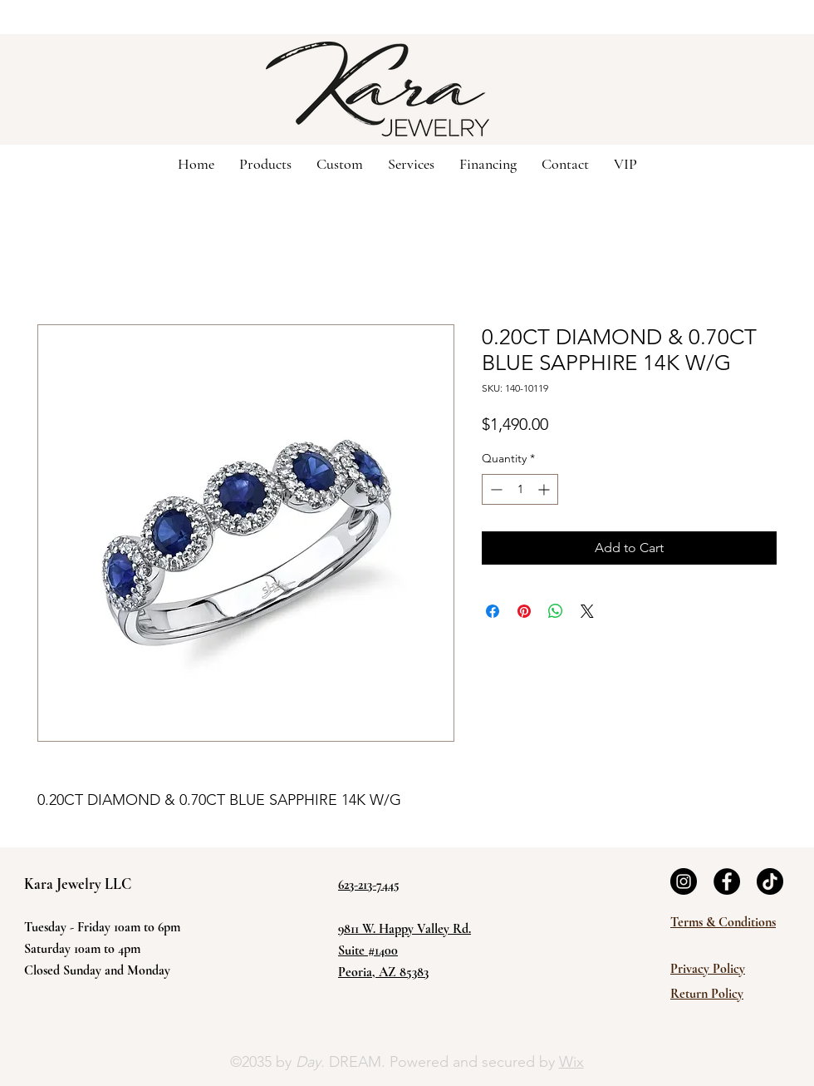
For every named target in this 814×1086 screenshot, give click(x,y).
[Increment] (545, 489)
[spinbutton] (520, 489)
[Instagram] (683, 881)
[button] (339, 163)
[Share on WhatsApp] (556, 611)
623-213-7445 (369, 884)
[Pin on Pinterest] (524, 611)
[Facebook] (726, 881)
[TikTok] (770, 881)
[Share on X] (587, 611)
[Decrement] (494, 489)
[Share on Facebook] (493, 611)
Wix (571, 1062)
